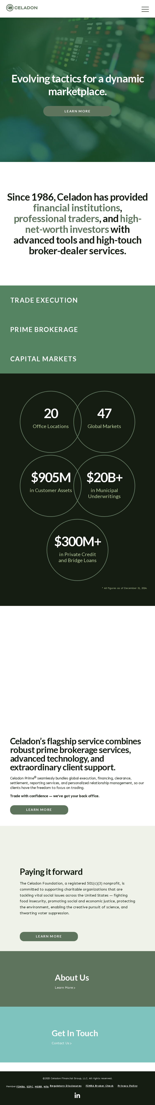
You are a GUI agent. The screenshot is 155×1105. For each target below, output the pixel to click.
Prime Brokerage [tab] (44, 330)
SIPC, (30, 1086)
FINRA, (21, 1086)
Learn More (77, 111)
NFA (46, 1086)
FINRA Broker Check (100, 1086)
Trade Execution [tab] (44, 300)
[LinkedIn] (77, 1096)
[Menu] (145, 9)
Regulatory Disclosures (66, 1086)
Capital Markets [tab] (43, 359)
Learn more (39, 810)
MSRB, (39, 1086)
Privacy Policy (128, 1086)
